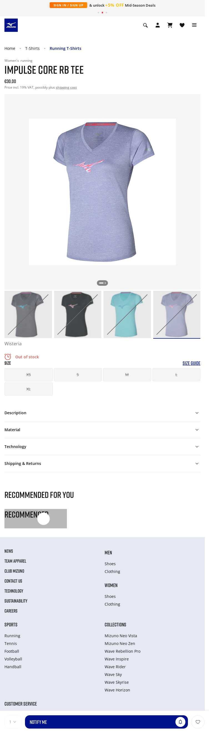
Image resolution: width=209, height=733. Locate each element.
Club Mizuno (14, 571)
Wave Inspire (117, 659)
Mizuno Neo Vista (121, 635)
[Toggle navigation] (194, 25)
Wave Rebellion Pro (122, 651)
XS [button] (28, 374)
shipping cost (66, 87)
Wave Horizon (117, 690)
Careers (10, 611)
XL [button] (28, 389)
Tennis (10, 643)
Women (111, 585)
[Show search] (145, 25)
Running (12, 635)
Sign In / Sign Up (69, 5)
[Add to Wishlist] (198, 722)
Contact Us (13, 581)
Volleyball (13, 659)
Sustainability (15, 601)
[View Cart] (170, 25)
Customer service (20, 704)
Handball (12, 666)
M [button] (127, 374)
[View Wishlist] (182, 25)
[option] (28, 314)
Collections (115, 624)
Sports (10, 624)
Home (9, 48)
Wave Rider (115, 666)
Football (11, 651)
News (8, 551)
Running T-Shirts (65, 48)
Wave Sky (113, 674)
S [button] (78, 374)
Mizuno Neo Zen (120, 643)
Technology (13, 591)
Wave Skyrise (117, 682)
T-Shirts (32, 48)
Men (108, 552)
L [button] (176, 374)
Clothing (112, 571)
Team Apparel (15, 561)
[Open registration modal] (158, 25)
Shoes (110, 563)
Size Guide (191, 363)
